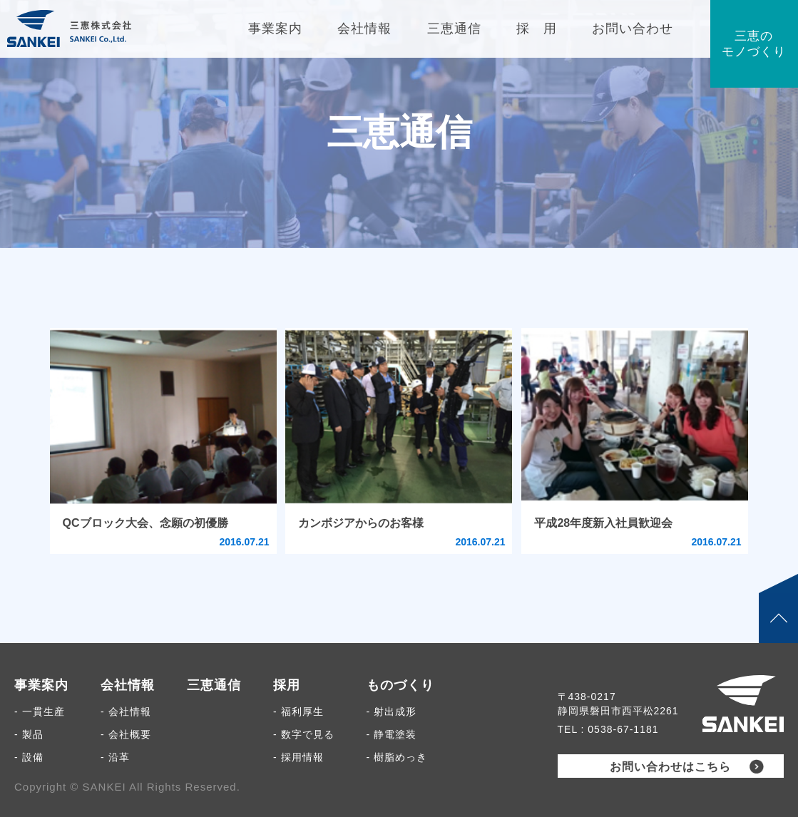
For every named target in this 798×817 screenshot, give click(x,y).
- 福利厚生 (298, 711)
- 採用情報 (298, 757)
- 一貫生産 (39, 711)
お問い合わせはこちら (670, 767)
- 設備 (29, 757)
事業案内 (41, 685)
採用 (286, 685)
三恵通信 (214, 685)
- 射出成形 (392, 711)
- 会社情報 (126, 711)
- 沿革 (115, 757)
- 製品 (29, 734)
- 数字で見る (303, 734)
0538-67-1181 (623, 729)
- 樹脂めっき (397, 757)
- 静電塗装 (392, 734)
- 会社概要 (126, 734)
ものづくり (400, 685)
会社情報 (128, 685)
